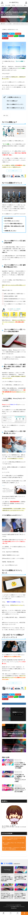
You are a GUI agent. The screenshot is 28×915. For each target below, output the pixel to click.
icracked (4, 477)
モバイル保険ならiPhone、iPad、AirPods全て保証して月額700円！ (14, 843)
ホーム (3, 913)
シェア (10, 913)
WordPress (14, 908)
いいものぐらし (14, 2)
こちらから (22, 160)
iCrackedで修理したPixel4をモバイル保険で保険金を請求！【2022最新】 (20, 765)
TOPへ (24, 913)
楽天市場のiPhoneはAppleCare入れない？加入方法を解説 (20, 790)
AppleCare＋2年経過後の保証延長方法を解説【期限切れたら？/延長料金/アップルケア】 (14, 838)
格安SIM (26, 5)
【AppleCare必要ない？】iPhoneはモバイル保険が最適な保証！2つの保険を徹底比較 (14, 848)
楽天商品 (13, 5)
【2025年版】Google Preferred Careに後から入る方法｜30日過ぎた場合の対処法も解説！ (7, 878)
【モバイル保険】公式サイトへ (14, 170)
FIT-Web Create (15, 906)
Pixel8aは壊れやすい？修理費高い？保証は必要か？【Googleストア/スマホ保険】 (20, 778)
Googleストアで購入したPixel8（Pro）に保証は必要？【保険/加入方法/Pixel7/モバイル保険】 (20, 896)
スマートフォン (20, 5)
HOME (2, 5)
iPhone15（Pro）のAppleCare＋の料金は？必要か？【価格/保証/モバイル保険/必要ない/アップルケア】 (7, 896)
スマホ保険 (22, 16)
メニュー (17, 913)
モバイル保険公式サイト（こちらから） (16, 425)
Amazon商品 (7, 5)
